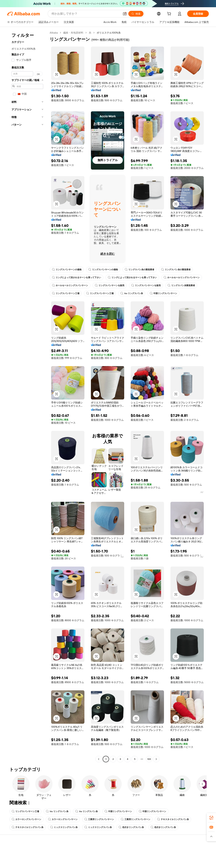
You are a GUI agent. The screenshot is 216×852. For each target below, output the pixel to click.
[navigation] (27, 396)
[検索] (135, 14)
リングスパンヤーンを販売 (109, 285)
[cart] (169, 14)
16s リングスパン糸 (131, 293)
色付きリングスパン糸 (131, 827)
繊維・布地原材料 (73, 32)
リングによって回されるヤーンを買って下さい (76, 277)
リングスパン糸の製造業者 (139, 269)
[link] (211, 817)
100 (149, 759)
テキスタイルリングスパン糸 (173, 819)
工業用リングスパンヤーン (99, 819)
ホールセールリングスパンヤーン (182, 277)
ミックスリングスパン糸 (64, 827)
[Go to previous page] (98, 759)
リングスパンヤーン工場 (65, 293)
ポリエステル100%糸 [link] (109, 32)
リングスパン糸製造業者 (181, 285)
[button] (125, 14)
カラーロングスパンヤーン (26, 819)
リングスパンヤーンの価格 (67, 269)
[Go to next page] (156, 759)
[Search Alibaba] (85, 14)
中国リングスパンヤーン (163, 293)
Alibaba (54, 32)
